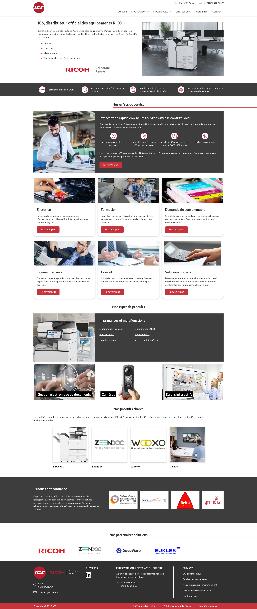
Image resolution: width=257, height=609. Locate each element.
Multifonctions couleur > (112, 328)
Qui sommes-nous (192, 573)
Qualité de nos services (195, 579)
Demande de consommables (197, 590)
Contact (216, 11)
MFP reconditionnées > (146, 340)
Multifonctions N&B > (146, 328)
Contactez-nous (191, 596)
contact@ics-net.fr (214, 2)
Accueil (122, 11)
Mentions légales (208, 606)
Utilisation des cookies (145, 606)
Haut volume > (106, 334)
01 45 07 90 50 (186, 2)
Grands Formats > (108, 340)
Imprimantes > (142, 334)
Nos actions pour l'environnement (200, 584)
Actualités (202, 11)
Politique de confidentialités (178, 606)
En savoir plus (111, 164)
